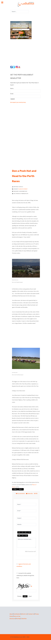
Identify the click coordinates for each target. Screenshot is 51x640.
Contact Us (31, 614)
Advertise (24, 618)
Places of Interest (22, 189)
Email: (12, 93)
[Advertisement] (19, 52)
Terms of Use (17, 616)
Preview (19, 596)
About (11, 614)
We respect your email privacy (18, 102)
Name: (12, 88)
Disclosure (12, 618)
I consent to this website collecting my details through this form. (25, 575)
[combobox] (19, 11)
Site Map (18, 618)
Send (25, 596)
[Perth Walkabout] (25, 4)
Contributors (17, 614)
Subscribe (29, 493)
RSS (35, 493)
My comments (20, 493)
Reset (30, 596)
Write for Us (24, 614)
